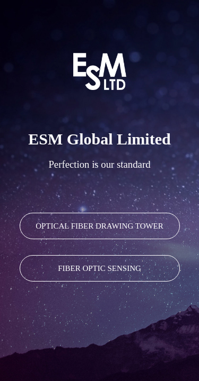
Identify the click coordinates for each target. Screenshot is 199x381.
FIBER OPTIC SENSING (99, 268)
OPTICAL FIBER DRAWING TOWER (99, 226)
